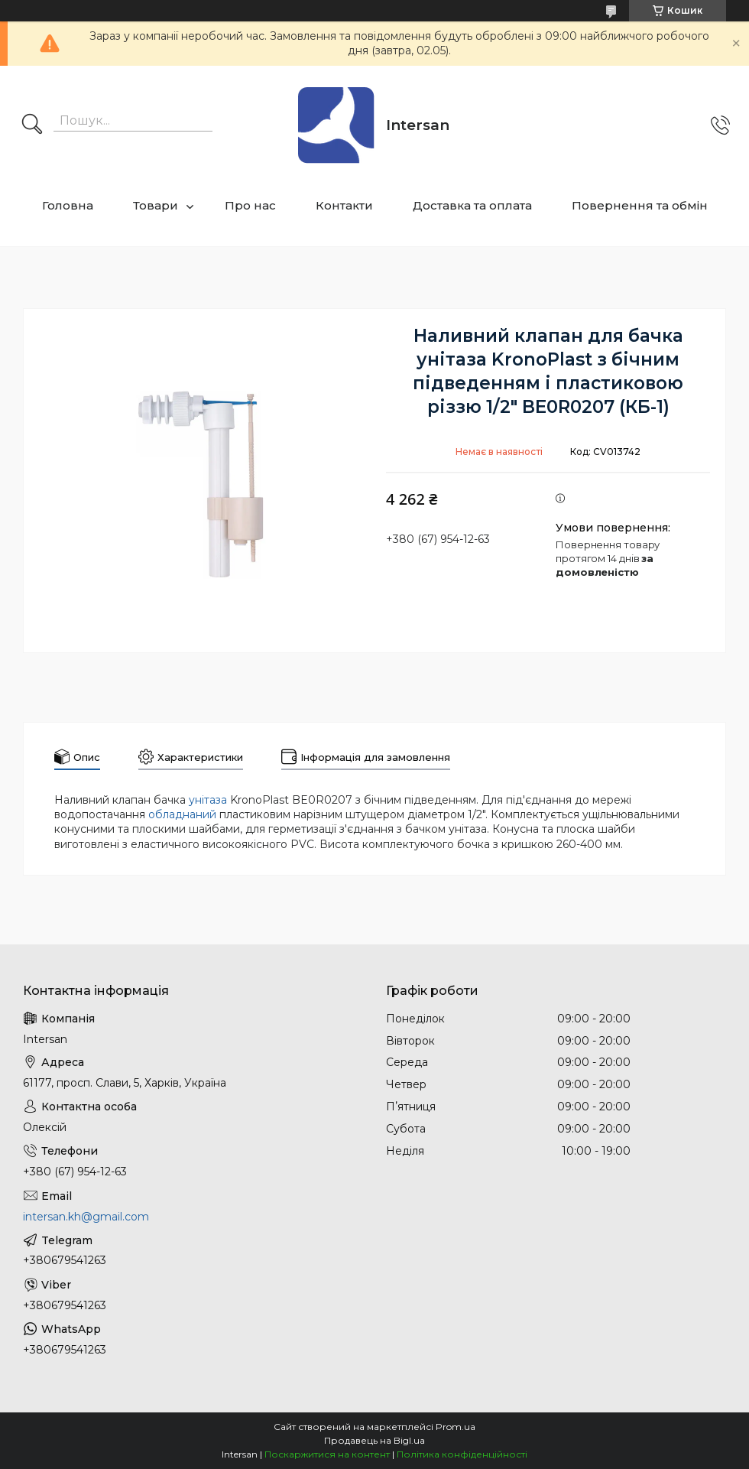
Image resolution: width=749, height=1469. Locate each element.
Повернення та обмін (640, 205)
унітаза (208, 800)
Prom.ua (455, 1426)
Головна (67, 205)
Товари (155, 205)
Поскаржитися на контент (327, 1454)
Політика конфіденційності (462, 1454)
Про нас (250, 205)
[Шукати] (32, 125)
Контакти (344, 205)
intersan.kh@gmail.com (86, 1217)
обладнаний (182, 814)
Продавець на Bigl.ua (374, 1440)
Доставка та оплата (472, 205)
